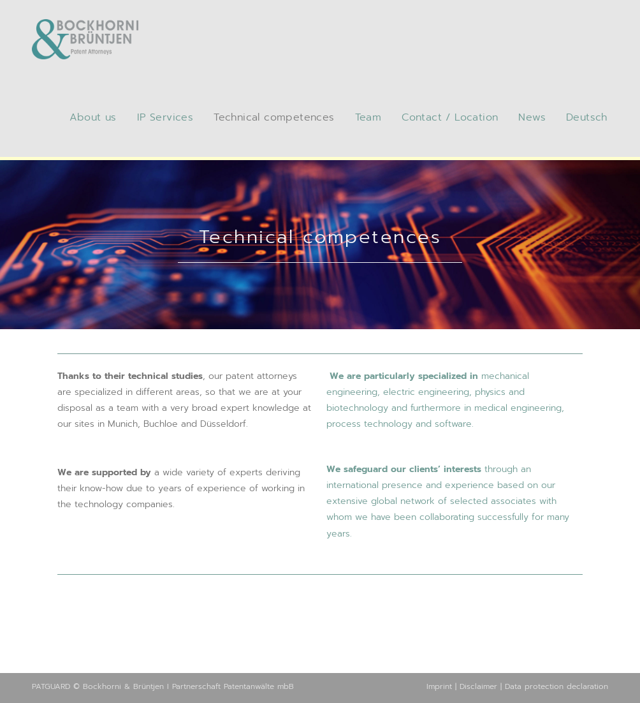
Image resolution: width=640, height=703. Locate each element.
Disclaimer (478, 686)
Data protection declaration (556, 686)
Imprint (439, 686)
